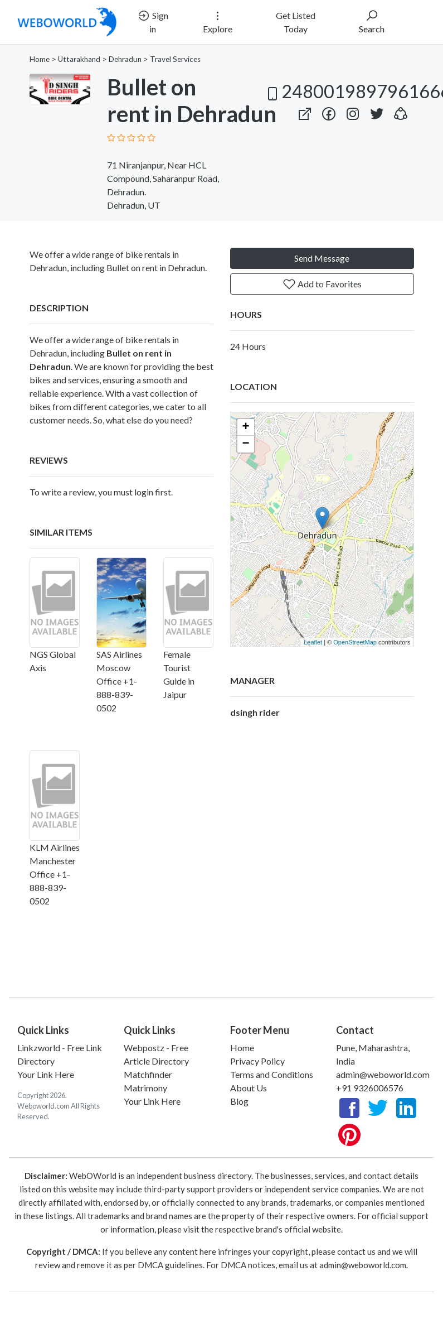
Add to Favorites (322, 284)
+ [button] (245, 427)
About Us (248, 1087)
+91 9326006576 (369, 1087)
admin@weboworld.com (383, 1074)
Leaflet (313, 642)
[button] (401, 111)
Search (371, 21)
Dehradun (125, 59)
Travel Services (175, 59)
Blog (239, 1101)
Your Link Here (45, 1074)
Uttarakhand (79, 59)
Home (40, 59)
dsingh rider (255, 712)
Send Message (321, 258)
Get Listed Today (295, 22)
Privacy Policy (257, 1061)
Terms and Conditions (271, 1074)
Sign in (152, 21)
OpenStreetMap (355, 642)
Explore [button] (217, 21)
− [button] (245, 444)
